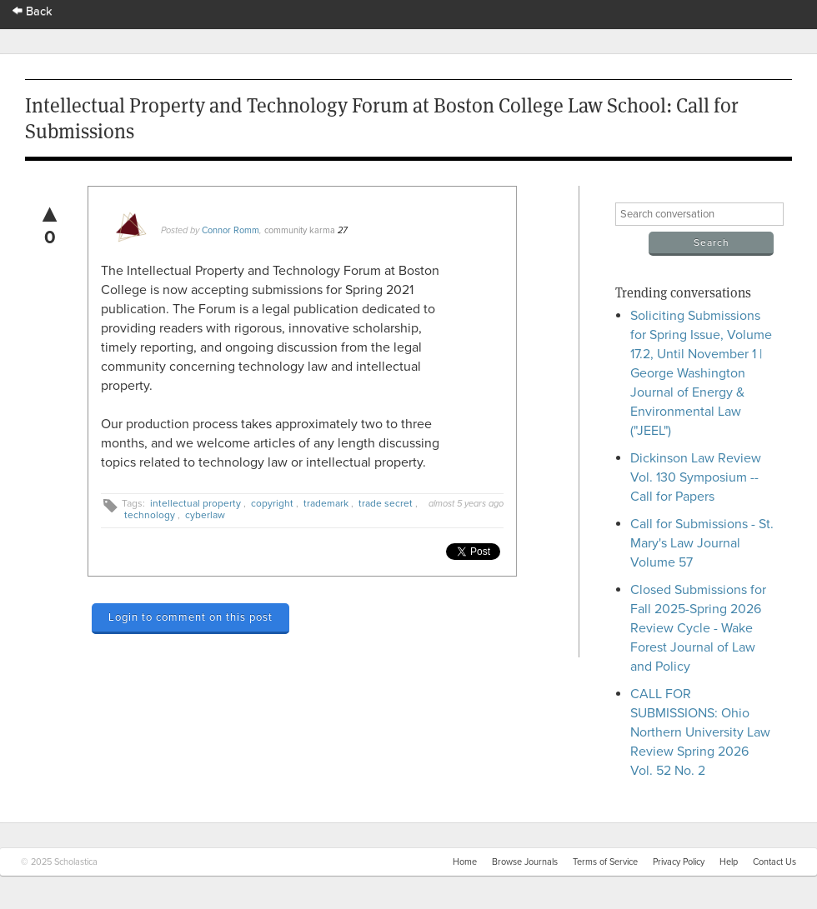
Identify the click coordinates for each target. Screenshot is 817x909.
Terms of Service (605, 862)
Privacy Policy (678, 862)
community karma (299, 230)
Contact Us (774, 862)
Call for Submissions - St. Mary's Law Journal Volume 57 (702, 543)
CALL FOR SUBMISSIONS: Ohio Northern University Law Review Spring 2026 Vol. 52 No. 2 (700, 732)
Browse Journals (525, 862)
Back (33, 11)
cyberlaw (205, 515)
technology (149, 515)
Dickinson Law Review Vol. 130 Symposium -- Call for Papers (695, 477)
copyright (272, 503)
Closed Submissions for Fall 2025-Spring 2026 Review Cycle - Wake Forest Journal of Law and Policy (698, 628)
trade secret (385, 503)
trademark (325, 503)
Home (465, 862)
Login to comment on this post (190, 617)
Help (728, 862)
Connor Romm (230, 230)
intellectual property (195, 503)
